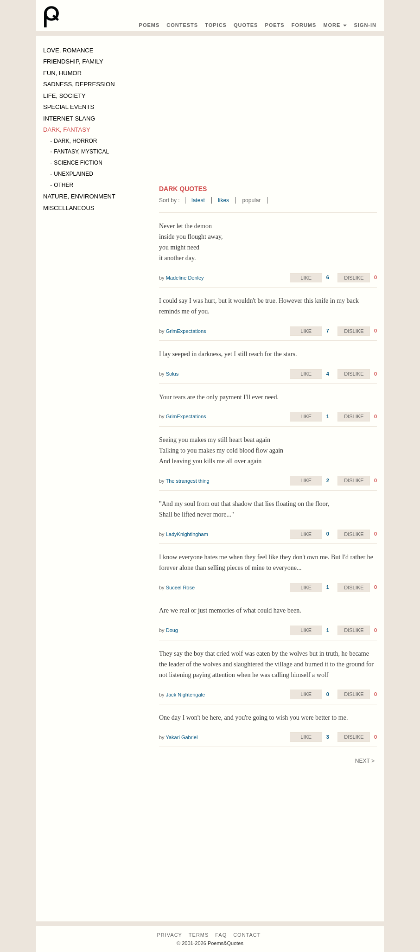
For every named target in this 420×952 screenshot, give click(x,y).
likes (223, 200)
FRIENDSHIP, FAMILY (73, 61)
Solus (172, 374)
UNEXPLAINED (73, 174)
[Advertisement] (268, 114)
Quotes (246, 25)
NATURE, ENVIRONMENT (79, 196)
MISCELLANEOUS (69, 207)
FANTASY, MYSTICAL (81, 151)
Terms (199, 935)
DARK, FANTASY (66, 129)
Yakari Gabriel (181, 737)
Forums (304, 25)
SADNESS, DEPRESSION (79, 84)
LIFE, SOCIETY (64, 95)
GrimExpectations (186, 331)
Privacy (169, 935)
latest (198, 200)
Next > (365, 761)
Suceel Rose (180, 587)
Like (306, 278)
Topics (216, 25)
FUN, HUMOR (62, 73)
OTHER (63, 185)
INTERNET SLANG (69, 118)
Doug (172, 630)
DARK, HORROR (75, 141)
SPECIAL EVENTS (68, 106)
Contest (182, 25)
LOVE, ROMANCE (68, 50)
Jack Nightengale (185, 694)
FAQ (221, 935)
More (335, 25)
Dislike (353, 278)
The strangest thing (187, 481)
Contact (247, 935)
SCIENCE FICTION (78, 163)
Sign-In (365, 25)
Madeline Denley (185, 278)
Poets (274, 25)
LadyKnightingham (187, 534)
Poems (149, 25)
